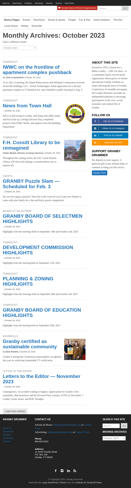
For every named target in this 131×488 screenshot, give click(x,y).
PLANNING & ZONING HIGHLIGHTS (28, 281)
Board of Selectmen (17, 211)
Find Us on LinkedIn (108, 135)
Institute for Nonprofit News (88, 482)
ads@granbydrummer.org (60, 432)
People (72, 20)
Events (26, 20)
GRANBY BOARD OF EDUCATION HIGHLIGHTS (42, 312)
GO (124, 8)
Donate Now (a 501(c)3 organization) (77, 8)
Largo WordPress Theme (54, 482)
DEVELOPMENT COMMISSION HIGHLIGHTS (38, 250)
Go (124, 425)
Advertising (39, 3)
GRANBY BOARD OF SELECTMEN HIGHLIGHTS (42, 218)
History (25, 26)
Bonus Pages (12, 20)
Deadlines (28, 3)
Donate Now (99, 172)
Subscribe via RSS (107, 142)
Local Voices (11, 26)
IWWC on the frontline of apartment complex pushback (37, 69)
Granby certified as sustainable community (30, 344)
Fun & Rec (84, 20)
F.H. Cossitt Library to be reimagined (31, 145)
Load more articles (15, 411)
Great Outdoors (101, 20)
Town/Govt (39, 20)
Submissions (17, 3)
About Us (6, 3)
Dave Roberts (12, 352)
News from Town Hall (27, 105)
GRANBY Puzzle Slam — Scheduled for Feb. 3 (31, 183)
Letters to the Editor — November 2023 (41, 379)
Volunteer (49, 3)
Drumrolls (37, 26)
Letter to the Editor (17, 371)
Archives (7, 441)
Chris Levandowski (15, 77)
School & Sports (56, 20)
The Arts (117, 20)
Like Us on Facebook (108, 121)
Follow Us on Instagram (108, 128)
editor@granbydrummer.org (67, 425)
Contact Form (82, 432)
